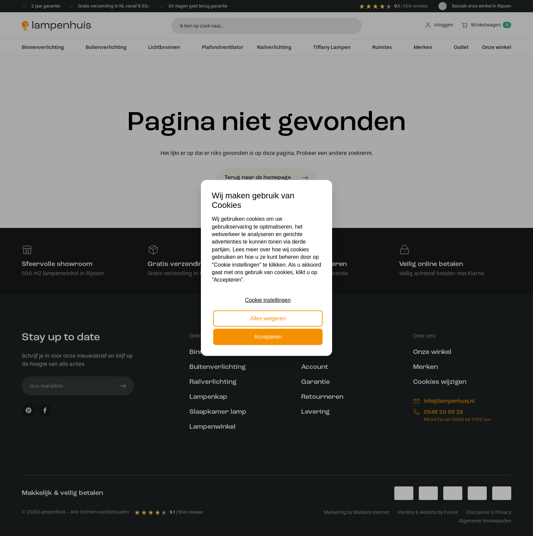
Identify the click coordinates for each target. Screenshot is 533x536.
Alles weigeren (268, 318)
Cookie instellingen (268, 300)
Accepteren (268, 337)
